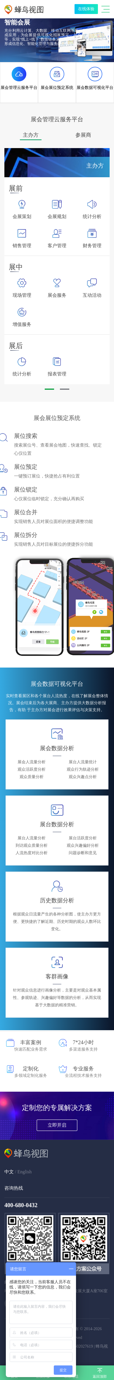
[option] (30, 135)
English (24, 1171)
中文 (9, 1171)
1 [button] (48, 391)
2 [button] (63, 391)
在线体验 (86, 9)
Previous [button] (12, 266)
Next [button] (101, 266)
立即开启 (57, 1125)
